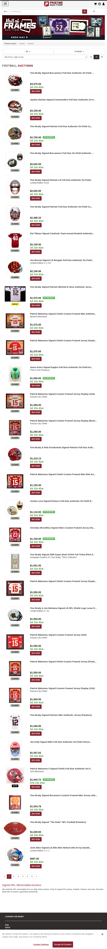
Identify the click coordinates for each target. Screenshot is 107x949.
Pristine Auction (10, 44)
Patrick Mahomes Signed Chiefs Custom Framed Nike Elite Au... (63, 474)
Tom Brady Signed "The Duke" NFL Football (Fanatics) (58, 822)
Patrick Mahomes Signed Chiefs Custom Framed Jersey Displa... (63, 340)
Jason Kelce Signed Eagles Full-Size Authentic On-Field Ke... (61, 367)
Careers (8, 905)
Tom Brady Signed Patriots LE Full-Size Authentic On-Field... (61, 180)
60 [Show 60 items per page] (102, 57)
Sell (6, 907)
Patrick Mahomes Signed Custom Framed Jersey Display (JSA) (62, 394)
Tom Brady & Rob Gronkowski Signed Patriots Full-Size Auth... (62, 447)
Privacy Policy (11, 917)
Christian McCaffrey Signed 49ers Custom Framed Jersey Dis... (62, 528)
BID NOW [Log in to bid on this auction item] (36, 91)
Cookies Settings (41, 944)
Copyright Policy (12, 920)
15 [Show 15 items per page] (91, 57)
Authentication (11, 912)
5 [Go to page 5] (27, 876)
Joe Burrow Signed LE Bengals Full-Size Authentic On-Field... (61, 260)
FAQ (7, 900)
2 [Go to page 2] (13, 876)
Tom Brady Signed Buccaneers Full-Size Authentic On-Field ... (62, 73)
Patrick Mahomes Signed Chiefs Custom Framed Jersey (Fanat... (63, 661)
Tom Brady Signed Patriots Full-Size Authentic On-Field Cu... (61, 206)
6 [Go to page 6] (31, 876)
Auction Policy (11, 915)
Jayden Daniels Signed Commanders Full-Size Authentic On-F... (62, 99)
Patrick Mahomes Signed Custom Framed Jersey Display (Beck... (63, 420)
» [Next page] (36, 876)
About (7, 902)
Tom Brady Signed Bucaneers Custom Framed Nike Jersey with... (63, 795)
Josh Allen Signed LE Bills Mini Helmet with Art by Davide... (60, 847)
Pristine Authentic (12, 910)
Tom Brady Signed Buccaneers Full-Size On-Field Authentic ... (62, 153)
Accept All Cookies (62, 944)
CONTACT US (10, 926)
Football (79, 51)
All (28, 51)
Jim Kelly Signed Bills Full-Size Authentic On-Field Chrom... (60, 742)
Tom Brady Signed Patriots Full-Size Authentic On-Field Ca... (61, 126)
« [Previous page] (4, 876)
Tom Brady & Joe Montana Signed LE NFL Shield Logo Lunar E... (63, 608)
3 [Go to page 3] (18, 876)
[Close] (102, 934)
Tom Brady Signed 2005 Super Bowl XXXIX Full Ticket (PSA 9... (62, 554)
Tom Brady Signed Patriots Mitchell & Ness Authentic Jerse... (61, 287)
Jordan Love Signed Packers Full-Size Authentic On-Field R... (61, 501)
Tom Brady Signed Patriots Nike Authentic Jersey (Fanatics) (61, 715)
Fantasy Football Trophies (16, 922)
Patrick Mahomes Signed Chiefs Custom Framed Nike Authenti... (63, 314)
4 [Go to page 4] (22, 876)
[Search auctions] (45, 11)
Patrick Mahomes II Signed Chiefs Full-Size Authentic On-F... (61, 768)
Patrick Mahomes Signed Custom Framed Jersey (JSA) (58, 635)
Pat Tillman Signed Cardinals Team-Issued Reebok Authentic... (62, 233)
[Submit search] (84, 11)
